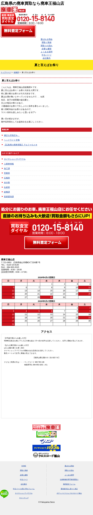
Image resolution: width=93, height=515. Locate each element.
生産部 (7, 187)
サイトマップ (24, 498)
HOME (23, 466)
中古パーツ (46, 55)
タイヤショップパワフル (15, 159)
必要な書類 (46, 49)
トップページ (6, 72)
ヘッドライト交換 (12, 140)
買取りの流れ (46, 46)
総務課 (16, 72)
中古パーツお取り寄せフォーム (24, 489)
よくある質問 (46, 52)
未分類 (7, 182)
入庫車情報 (9, 164)
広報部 (7, 178)
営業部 (7, 173)
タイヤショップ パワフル (23, 493)
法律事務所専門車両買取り (69, 479)
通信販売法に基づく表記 (69, 489)
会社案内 (46, 58)
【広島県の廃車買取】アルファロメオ (20, 145)
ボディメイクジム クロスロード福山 (69, 493)
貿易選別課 (9, 196)
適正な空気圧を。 (12, 135)
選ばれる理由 (46, 39)
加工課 (7, 168)
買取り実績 (46, 42)
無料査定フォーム (69, 484)
